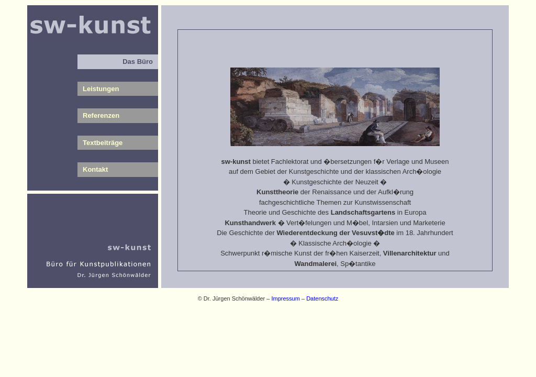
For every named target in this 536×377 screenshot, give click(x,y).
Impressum (286, 298)
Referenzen (101, 115)
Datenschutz (322, 298)
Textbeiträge (102, 143)
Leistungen (101, 89)
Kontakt (95, 169)
